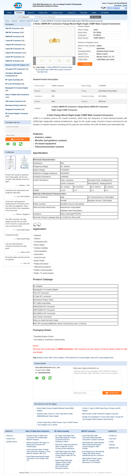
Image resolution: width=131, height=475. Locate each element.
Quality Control (57, 13)
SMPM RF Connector (13, 36)
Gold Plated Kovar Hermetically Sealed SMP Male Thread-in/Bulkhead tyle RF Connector (93, 453)
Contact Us (71, 13)
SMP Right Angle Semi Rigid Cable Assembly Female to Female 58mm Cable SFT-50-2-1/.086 (65, 454)
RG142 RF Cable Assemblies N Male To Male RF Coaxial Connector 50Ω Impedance (66, 446)
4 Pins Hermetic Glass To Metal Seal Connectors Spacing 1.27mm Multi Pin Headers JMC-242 (38, 451)
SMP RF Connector (12, 32)
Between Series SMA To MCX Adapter (50, 358)
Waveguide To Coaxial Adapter (16, 88)
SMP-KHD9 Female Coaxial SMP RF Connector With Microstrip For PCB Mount (92, 460)
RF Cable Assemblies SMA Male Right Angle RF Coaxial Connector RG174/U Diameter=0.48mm (65, 438)
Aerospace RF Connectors (15, 69)
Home (9, 13)
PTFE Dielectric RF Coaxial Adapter (77, 358)
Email (125, 5)
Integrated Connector (13, 109)
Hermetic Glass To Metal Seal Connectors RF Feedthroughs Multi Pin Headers (37, 438)
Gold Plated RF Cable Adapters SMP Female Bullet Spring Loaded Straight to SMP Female (93, 445)
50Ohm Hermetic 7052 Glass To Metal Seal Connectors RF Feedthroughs (38, 444)
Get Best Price (42, 72)
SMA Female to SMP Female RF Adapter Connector (100, 414)
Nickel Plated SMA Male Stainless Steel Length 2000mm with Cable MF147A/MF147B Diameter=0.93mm (63, 464)
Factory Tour (43, 13)
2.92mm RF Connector (13, 53)
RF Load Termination (13, 84)
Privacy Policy (24, 473)
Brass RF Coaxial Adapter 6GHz (102, 358)
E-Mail (111, 442)
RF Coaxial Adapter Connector (16, 113)
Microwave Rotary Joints (14, 105)
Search (97, 17)
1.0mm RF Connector (13, 41)
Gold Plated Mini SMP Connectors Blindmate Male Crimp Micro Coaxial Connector (93, 438)
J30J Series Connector (13, 101)
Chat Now (117, 5)
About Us (30, 13)
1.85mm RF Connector (13, 45)
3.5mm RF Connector (13, 57)
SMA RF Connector (12, 28)
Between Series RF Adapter (29, 21)
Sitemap (112, 445)
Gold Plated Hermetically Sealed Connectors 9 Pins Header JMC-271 (38, 458)
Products (19, 13)
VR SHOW (104, 13)
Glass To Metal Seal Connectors (17, 95)
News (94, 13)
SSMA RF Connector (13, 61)
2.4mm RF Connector (13, 49)
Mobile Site (113, 448)
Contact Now (17, 139)
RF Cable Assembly (12, 80)
